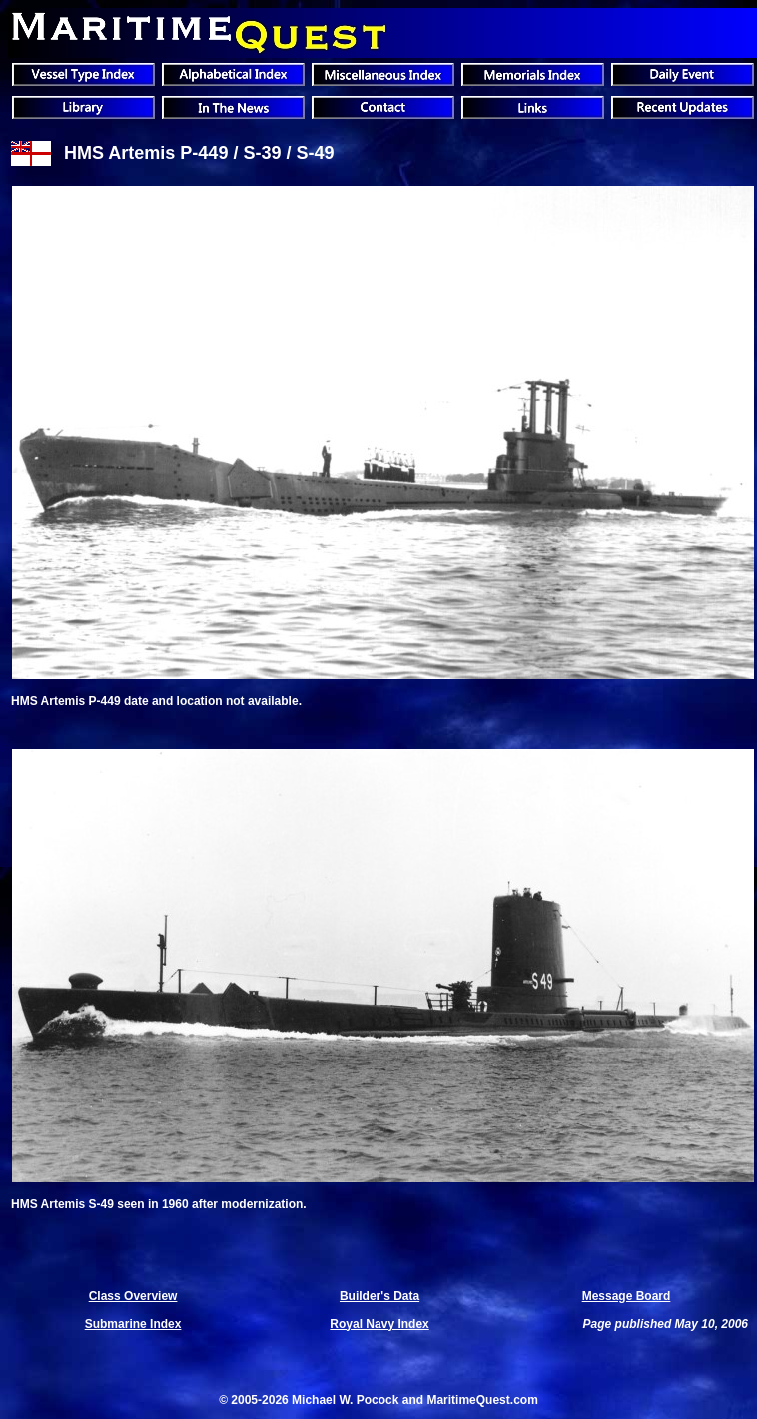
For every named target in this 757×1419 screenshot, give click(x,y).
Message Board (626, 1296)
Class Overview (133, 1296)
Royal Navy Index (379, 1324)
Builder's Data (379, 1296)
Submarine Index (133, 1324)
